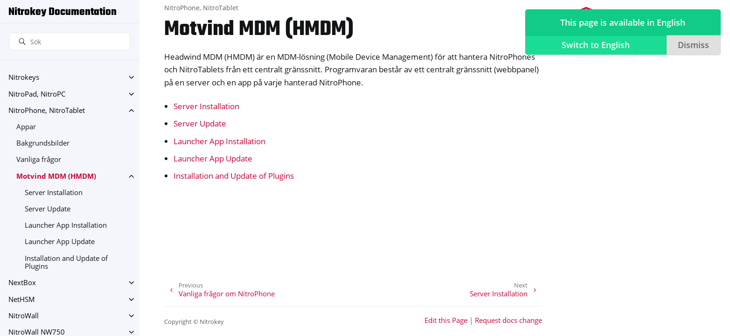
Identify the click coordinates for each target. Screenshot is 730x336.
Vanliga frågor (38, 159)
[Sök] (70, 41)
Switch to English (596, 44)
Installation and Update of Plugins (66, 262)
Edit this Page (445, 320)
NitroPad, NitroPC (36, 94)
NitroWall (23, 316)
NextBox (22, 282)
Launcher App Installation (66, 225)
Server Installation (54, 192)
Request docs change (508, 320)
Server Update (47, 209)
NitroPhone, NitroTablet (46, 110)
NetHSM (21, 299)
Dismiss (693, 44)
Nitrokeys (23, 77)
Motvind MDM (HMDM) (56, 176)
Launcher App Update (60, 241)
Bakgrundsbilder (43, 143)
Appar (26, 127)
